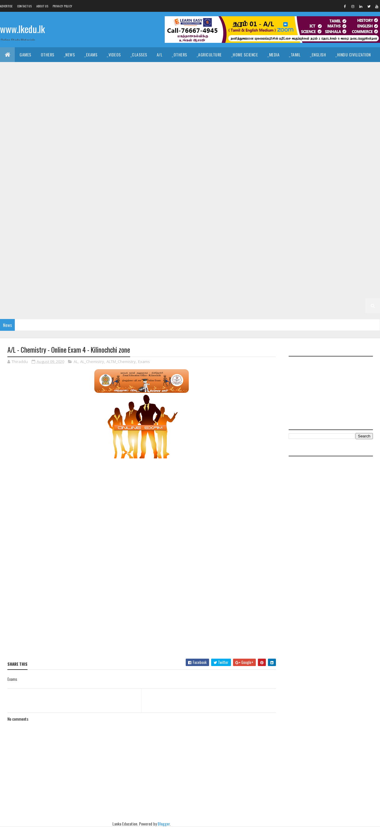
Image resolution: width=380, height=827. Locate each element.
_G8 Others (71, 217)
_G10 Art (365, 128)
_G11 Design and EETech (294, 99)
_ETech (235, 84)
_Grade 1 (149, 305)
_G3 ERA (220, 291)
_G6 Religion (126, 261)
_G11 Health (237, 113)
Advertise (6, 6)
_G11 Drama (15, 113)
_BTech (188, 84)
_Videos (114, 54)
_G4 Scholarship (20, 291)
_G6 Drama (202, 246)
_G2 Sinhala (328, 291)
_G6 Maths (14, 261)
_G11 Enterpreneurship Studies (149, 113)
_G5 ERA (71, 276)
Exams (144, 361)
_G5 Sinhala (318, 261)
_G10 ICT (281, 158)
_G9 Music (224, 187)
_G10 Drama (282, 143)
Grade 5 (244, 261)
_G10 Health (177, 158)
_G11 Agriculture (63, 99)
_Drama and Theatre (222, 69)
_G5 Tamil (346, 261)
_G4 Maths (307, 276)
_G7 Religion (308, 232)
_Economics (85, 84)
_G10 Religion (74, 173)
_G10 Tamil (170, 173)
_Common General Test (26, 84)
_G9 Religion (308, 187)
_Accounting (117, 84)
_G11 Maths (15, 128)
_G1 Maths (263, 305)
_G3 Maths (194, 291)
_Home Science (244, 54)
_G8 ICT (359, 202)
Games (25, 54)
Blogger (164, 824)
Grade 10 (270, 128)
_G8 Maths (14, 217)
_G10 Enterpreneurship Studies (88, 158)
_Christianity (93, 69)
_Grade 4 (191, 276)
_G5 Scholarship (134, 276)
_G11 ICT (340, 113)
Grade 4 (166, 276)
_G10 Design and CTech (137, 143)
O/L (8, 99)
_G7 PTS (281, 232)
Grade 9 (247, 173)
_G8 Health (300, 202)
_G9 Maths (196, 187)
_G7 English (45, 232)
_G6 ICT (359, 246)
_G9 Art (296, 173)
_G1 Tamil (206, 305)
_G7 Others (253, 232)
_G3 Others (247, 291)
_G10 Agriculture (332, 128)
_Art (145, 69)
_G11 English (46, 113)
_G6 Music (42, 261)
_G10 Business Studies (25, 143)
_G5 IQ (292, 261)
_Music (165, 69)
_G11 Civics (174, 99)
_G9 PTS (281, 187)
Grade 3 (53, 291)
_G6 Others (71, 261)
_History (123, 69)
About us (42, 6)
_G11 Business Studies (133, 99)
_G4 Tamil (249, 276)
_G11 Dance (203, 99)
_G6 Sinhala (189, 261)
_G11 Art (96, 99)
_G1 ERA (288, 305)
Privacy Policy (62, 6)
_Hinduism (62, 69)
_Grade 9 (271, 173)
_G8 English (232, 202)
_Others (179, 54)
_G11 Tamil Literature (233, 128)
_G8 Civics (145, 202)
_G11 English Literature (89, 113)
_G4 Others (360, 276)
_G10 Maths (309, 158)
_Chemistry (288, 84)
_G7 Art (294, 217)
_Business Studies (156, 84)
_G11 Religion (100, 128)
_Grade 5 (269, 261)
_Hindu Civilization (353, 54)
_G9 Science (340, 187)
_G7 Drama (14, 232)
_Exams (90, 54)
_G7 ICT (170, 232)
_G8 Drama (202, 202)
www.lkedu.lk (22, 29)
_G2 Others (98, 305)
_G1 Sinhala (177, 305)
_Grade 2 (299, 291)
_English (318, 54)
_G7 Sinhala (16, 246)
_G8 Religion (126, 217)
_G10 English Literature (27, 158)
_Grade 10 (297, 128)
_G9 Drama (14, 187)
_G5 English (16, 276)
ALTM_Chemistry (121, 361)
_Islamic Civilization (24, 69)
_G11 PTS (70, 128)
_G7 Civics (319, 217)
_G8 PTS (99, 217)
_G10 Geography (141, 158)
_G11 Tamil (195, 128)
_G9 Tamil (45, 202)
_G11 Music (44, 128)
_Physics (317, 84)
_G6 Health (300, 246)
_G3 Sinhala (106, 291)
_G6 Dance (173, 246)
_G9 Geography (79, 187)
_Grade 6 (95, 246)
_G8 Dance (173, 202)
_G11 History (269, 113)
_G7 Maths (196, 232)
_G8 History (331, 202)
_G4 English (278, 276)
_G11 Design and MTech (347, 99)
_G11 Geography (202, 113)
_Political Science (289, 69)
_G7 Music (224, 232)
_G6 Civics (145, 246)
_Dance (187, 69)
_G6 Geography (267, 246)
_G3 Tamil (135, 291)
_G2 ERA (71, 305)
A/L (160, 54)
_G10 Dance (96, 143)
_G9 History (143, 187)
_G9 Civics (322, 173)
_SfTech (212, 84)
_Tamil (294, 54)
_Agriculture (209, 54)
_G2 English (16, 305)
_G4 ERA (334, 276)
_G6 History (331, 246)
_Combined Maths (351, 84)
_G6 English (232, 246)
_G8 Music (42, 217)
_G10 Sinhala (140, 173)
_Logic (257, 69)
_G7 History (143, 232)
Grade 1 (125, 305)
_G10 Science (107, 173)
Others (47, 54)
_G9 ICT (170, 187)
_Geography (327, 69)
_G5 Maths (45, 276)
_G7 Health (113, 232)
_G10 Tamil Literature (210, 173)
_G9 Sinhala (16, 202)
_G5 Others (98, 276)
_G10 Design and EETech (189, 143)
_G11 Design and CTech (243, 99)
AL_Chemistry (92, 361)
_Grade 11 (29, 99)
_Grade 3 (78, 291)
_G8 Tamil (218, 217)
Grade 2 (274, 291)
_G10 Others (16, 173)
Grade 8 (70, 202)
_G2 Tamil (357, 291)
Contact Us (24, 6)
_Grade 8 (95, 202)
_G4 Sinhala (220, 276)
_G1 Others (315, 305)
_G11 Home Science (307, 113)
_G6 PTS (99, 261)
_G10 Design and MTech (241, 143)
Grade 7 (244, 217)
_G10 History (209, 158)
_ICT (60, 84)
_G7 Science (340, 232)
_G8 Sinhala (189, 217)
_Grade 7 (269, 217)
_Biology (260, 84)
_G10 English (314, 143)
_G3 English (164, 291)
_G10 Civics (66, 143)
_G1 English (234, 305)
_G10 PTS (45, 173)
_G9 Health (113, 187)
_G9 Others (253, 187)
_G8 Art (120, 202)
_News (69, 54)
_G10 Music (339, 158)
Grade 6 (70, 246)
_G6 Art (120, 246)
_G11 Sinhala (164, 128)
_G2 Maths (45, 305)
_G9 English (45, 187)
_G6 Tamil (218, 261)
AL (76, 361)
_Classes (138, 54)
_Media (273, 54)
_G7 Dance (347, 217)
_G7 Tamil (45, 246)
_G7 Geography (79, 232)
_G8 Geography (267, 202)
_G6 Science (158, 261)
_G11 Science (132, 128)
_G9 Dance (350, 173)
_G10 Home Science (248, 158)
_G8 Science (158, 217)
